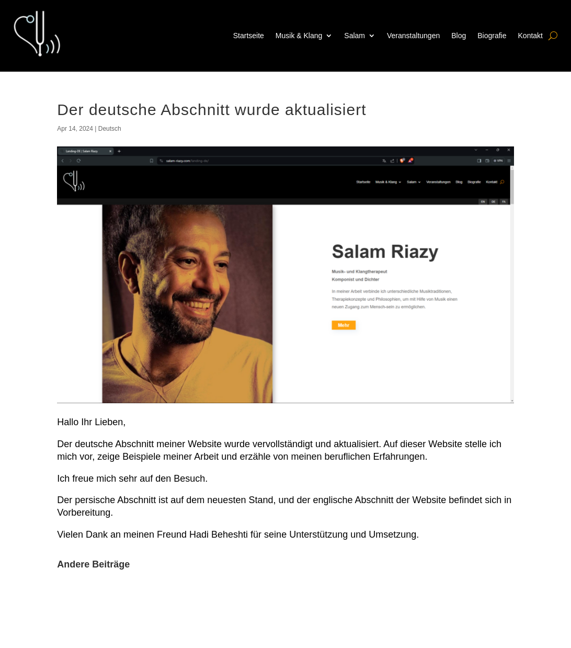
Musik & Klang (299, 35)
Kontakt (530, 35)
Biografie (491, 35)
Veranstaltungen (413, 35)
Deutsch (109, 128)
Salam (354, 35)
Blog (458, 35)
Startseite (248, 35)
